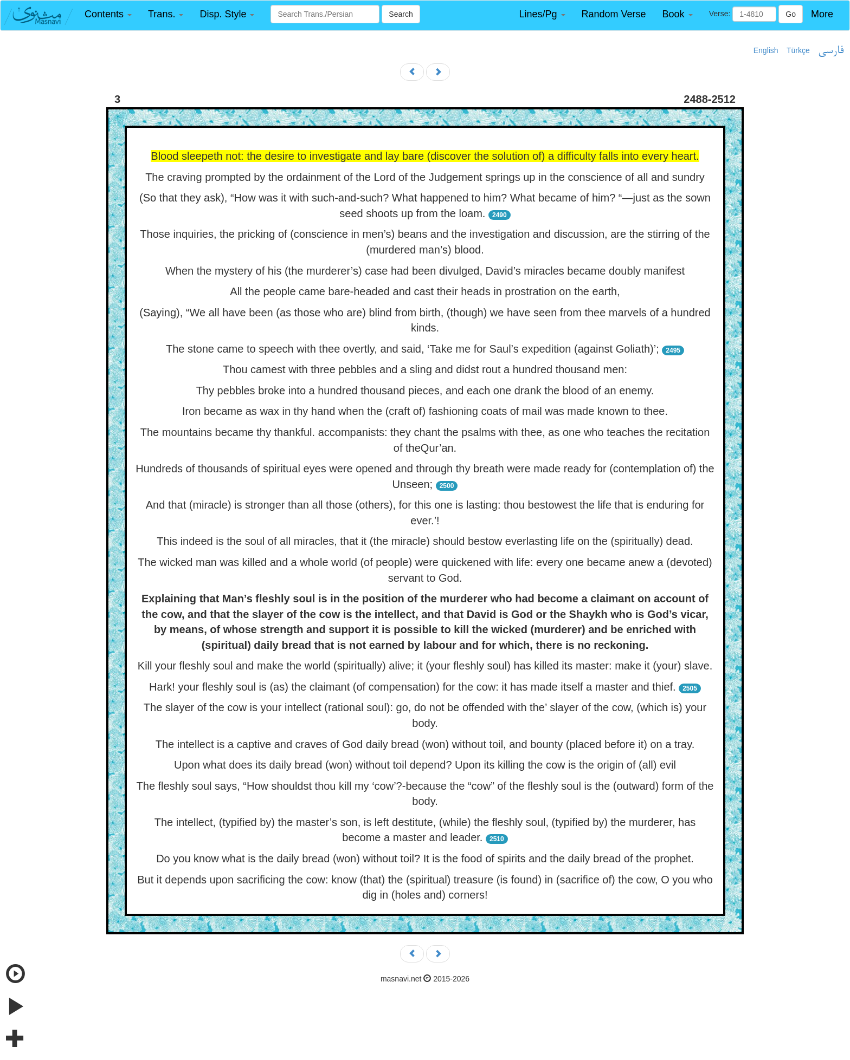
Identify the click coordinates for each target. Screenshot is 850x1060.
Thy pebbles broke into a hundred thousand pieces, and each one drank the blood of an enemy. (425, 390)
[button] (108, 14)
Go (790, 14)
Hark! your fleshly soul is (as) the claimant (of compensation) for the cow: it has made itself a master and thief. (412, 687)
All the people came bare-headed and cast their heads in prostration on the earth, (425, 291)
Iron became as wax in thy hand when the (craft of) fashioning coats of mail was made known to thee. (425, 411)
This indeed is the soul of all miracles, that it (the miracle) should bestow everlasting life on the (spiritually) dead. (425, 541)
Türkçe (798, 50)
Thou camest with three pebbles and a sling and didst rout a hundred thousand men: (425, 369)
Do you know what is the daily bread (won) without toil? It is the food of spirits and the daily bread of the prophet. (425, 858)
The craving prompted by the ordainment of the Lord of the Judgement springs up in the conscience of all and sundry (425, 177)
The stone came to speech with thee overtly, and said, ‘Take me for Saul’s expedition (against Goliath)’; (412, 349)
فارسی (830, 50)
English (766, 50)
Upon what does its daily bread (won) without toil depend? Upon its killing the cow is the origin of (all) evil (425, 765)
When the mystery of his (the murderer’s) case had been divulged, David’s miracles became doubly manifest (425, 271)
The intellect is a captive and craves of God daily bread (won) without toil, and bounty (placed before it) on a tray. (425, 744)
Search (401, 14)
